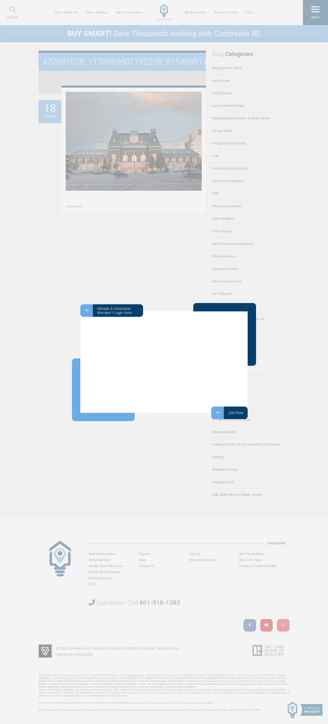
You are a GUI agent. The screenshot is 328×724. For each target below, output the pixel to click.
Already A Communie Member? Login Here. (106, 310)
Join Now (227, 413)
